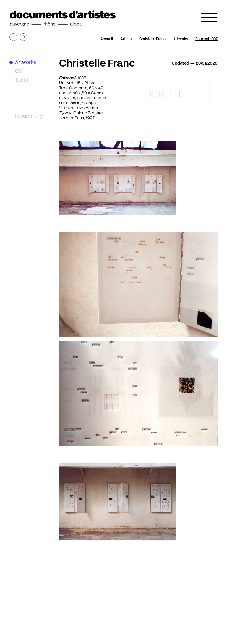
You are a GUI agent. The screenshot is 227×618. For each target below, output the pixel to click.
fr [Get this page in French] (13, 37)
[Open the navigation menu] (209, 17)
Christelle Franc (97, 63)
